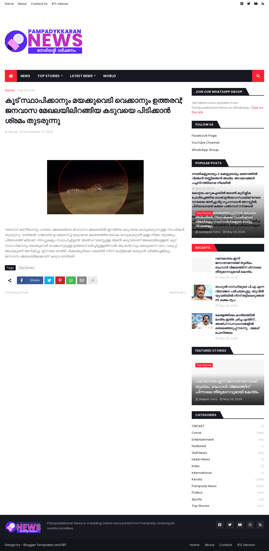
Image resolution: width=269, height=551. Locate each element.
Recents (202, 247)
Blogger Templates (38, 545)
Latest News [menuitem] (81, 76)
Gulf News (228, 453)
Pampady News (228, 486)
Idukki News (228, 459)
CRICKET (228, 426)
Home (9, 90)
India (228, 466)
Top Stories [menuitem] (48, 76)
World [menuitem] (109, 76)
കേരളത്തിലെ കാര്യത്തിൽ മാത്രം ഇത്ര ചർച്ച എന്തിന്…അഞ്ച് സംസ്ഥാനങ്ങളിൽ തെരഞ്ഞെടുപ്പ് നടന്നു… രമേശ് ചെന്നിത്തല (237, 324)
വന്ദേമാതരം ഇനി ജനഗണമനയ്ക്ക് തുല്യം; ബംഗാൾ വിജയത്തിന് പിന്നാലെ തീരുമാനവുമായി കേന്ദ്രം (238, 265)
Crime (228, 433)
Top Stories (26, 90)
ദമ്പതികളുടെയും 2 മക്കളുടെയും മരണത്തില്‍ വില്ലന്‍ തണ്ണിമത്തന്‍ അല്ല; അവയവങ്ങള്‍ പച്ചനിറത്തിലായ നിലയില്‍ (224, 178)
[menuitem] (11, 76)
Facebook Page (204, 135)
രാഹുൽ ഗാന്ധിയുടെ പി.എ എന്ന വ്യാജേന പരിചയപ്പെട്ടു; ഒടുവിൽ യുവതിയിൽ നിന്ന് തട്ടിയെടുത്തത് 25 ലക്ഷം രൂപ (239, 293)
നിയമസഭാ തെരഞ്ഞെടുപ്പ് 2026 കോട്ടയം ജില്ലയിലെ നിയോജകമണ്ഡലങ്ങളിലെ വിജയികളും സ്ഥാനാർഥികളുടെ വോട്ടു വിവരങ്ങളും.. (225, 219)
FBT (63, 545)
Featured (228, 446)
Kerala (228, 479)
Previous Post (17, 292)
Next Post (176, 292)
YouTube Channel (205, 142)
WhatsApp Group (205, 150)
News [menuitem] (25, 76)
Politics (228, 492)
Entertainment (228, 439)
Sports (228, 499)
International (228, 473)
